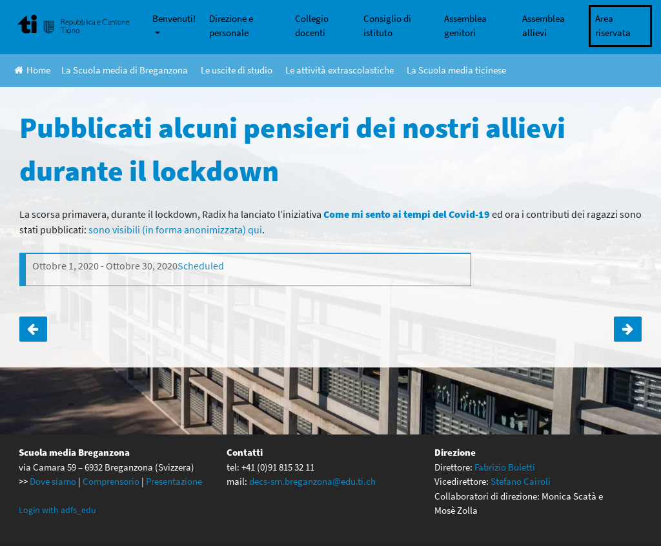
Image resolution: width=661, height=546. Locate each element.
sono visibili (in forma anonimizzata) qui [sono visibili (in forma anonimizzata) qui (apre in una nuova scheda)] (175, 229)
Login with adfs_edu (57, 510)
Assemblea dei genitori (628, 329)
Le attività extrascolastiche (339, 70)
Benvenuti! (174, 18)
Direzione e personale (231, 25)
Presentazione (174, 481)
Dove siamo (53, 481)
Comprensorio (111, 481)
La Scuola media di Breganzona (124, 70)
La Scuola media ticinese (456, 70)
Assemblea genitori (465, 25)
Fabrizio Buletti (504, 467)
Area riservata (613, 25)
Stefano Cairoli (521, 481)
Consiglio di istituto (387, 25)
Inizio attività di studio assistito (33, 329)
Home (32, 70)
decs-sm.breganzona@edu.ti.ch (312, 481)
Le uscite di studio (236, 70)
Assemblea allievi (543, 25)
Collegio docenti (312, 25)
